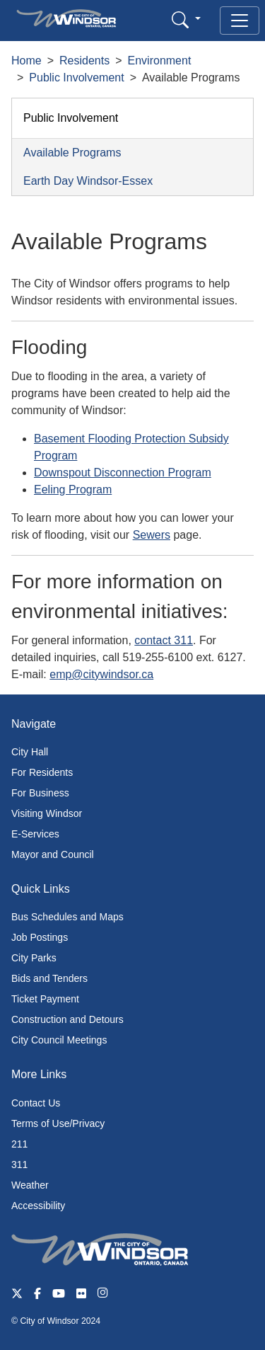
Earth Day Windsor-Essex (88, 181)
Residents (84, 61)
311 (19, 1164)
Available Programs (72, 153)
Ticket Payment (45, 999)
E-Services (35, 834)
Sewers (151, 535)
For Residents (42, 772)
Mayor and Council (52, 854)
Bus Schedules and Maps (67, 916)
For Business (40, 793)
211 (19, 1144)
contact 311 (163, 640)
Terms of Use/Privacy (58, 1123)
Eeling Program (73, 490)
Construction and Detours (67, 1019)
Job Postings (39, 937)
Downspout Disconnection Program (122, 473)
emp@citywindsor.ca (101, 674)
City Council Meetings (59, 1040)
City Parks (34, 957)
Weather (30, 1185)
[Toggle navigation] (239, 20)
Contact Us (35, 1103)
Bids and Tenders (49, 978)
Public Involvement (76, 77)
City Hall (29, 751)
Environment (160, 61)
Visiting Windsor (46, 813)
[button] (186, 19)
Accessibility (38, 1205)
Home (26, 61)
